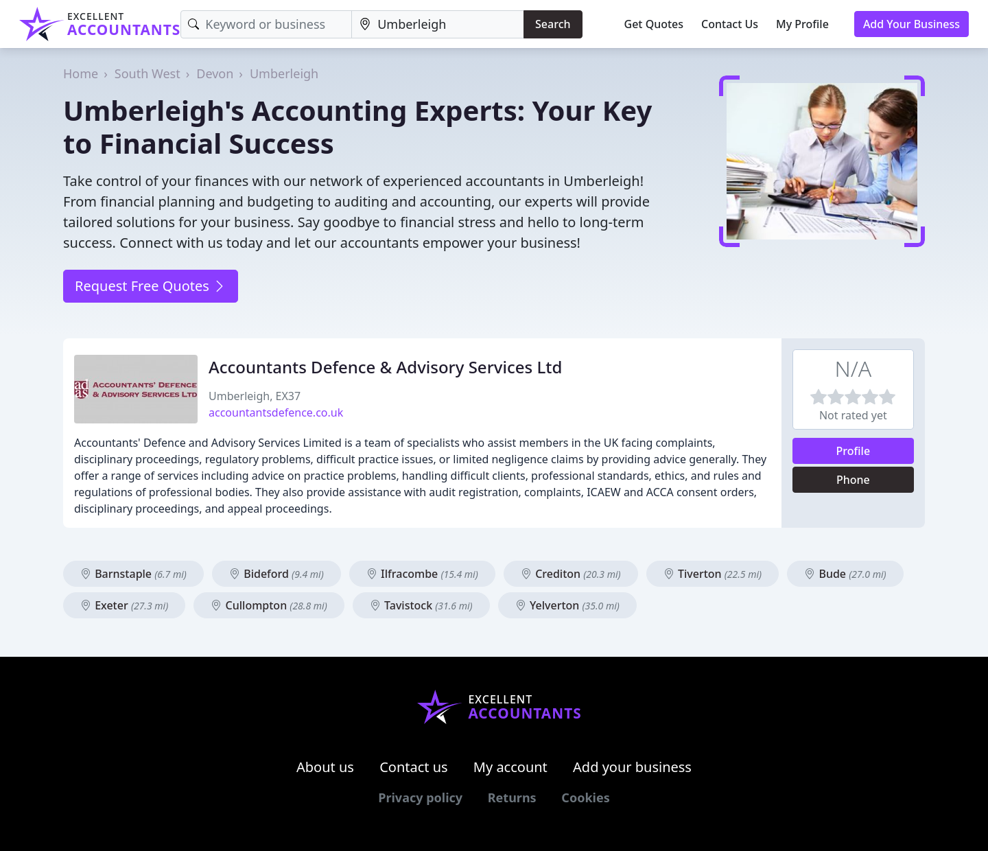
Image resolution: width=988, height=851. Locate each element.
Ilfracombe (422, 573)
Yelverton (567, 605)
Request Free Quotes (150, 286)
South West (147, 73)
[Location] (437, 24)
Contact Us (729, 24)
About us (325, 767)
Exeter (124, 605)
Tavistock (421, 605)
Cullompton (269, 605)
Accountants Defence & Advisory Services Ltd (385, 366)
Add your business (632, 767)
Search (552, 24)
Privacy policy (420, 797)
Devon (214, 73)
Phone (853, 479)
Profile (853, 450)
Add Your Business (911, 24)
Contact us (413, 767)
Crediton (571, 573)
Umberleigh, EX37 (255, 396)
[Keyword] (266, 24)
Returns (512, 797)
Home (80, 73)
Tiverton (712, 573)
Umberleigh (284, 73)
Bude (845, 573)
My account (510, 767)
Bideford (276, 573)
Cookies (585, 797)
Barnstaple (133, 573)
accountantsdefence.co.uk (276, 412)
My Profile (802, 24)
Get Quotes (654, 24)
